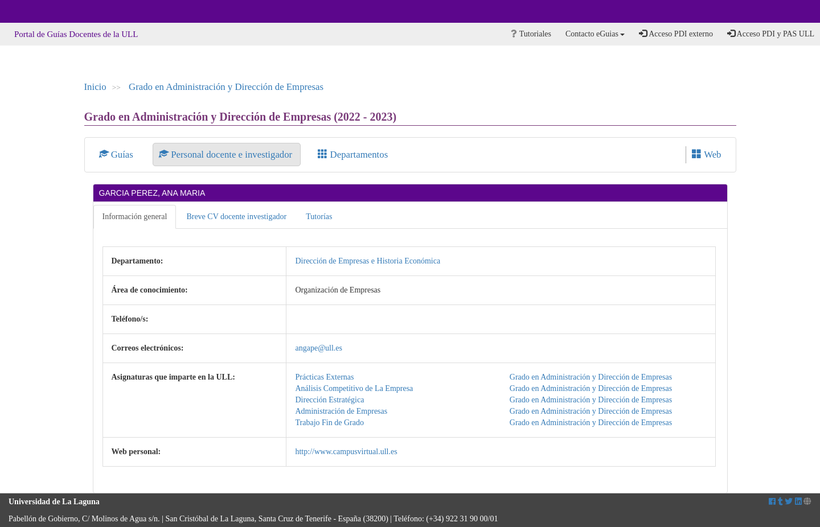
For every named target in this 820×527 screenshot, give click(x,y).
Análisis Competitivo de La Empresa (354, 388)
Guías (117, 154)
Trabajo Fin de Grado (329, 422)
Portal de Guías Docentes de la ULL (76, 34)
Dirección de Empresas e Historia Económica (367, 261)
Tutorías (319, 216)
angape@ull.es (318, 348)
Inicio (95, 86)
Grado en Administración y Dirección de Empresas (226, 86)
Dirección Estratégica (329, 400)
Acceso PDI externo (675, 33)
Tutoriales (531, 34)
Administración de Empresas (341, 411)
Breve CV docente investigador (236, 216)
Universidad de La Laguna (40, 11)
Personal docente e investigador (226, 154)
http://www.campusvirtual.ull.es (346, 451)
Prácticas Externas (324, 377)
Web (706, 154)
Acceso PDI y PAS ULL (770, 33)
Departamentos (353, 154)
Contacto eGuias (595, 34)
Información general (134, 216)
